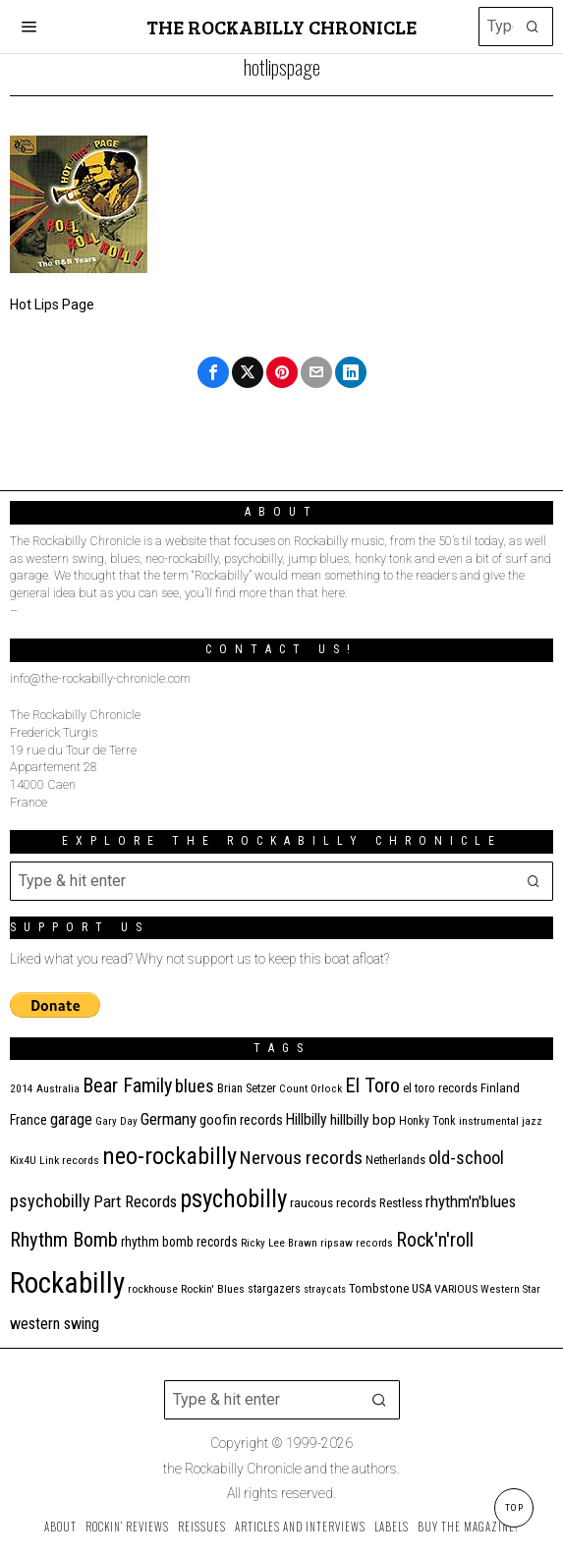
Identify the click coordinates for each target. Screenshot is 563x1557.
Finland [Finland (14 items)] (500, 1088)
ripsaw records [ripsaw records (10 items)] (356, 1243)
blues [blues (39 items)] (194, 1086)
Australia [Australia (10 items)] (58, 1089)
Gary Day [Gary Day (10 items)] (116, 1121)
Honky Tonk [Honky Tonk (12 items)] (427, 1121)
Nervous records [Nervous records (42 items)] (301, 1157)
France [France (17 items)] (28, 1120)
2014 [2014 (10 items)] (21, 1089)
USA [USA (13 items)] (421, 1288)
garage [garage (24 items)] (71, 1119)
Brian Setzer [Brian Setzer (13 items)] (246, 1088)
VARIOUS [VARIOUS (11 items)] (456, 1289)
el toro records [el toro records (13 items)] (440, 1088)
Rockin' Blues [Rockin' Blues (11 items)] (213, 1289)
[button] (533, 26)
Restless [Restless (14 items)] (400, 1203)
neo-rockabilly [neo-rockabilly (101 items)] (169, 1155)
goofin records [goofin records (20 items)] (241, 1120)
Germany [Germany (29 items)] (169, 1119)
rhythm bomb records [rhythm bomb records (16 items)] (179, 1242)
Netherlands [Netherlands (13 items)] (395, 1159)
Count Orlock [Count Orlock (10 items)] (310, 1089)
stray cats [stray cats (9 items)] (325, 1289)
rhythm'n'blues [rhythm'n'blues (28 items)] (470, 1201)
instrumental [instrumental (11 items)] (489, 1121)
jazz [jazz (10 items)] (532, 1121)
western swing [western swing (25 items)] (54, 1323)
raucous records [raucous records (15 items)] (333, 1203)
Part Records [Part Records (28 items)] (135, 1201)
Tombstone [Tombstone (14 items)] (379, 1288)
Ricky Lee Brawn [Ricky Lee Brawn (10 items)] (279, 1243)
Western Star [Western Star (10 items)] (510, 1289)
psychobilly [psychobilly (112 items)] (233, 1199)
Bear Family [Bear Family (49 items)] (127, 1085)
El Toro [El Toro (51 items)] (372, 1085)
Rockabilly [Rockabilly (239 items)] (67, 1283)
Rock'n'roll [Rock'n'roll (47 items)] (435, 1240)
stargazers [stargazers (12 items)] (274, 1289)
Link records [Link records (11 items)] (69, 1160)
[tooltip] (213, 372)
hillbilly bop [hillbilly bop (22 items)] (363, 1120)
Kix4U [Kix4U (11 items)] (23, 1160)
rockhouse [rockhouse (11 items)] (153, 1289)
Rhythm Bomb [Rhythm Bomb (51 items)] (64, 1239)
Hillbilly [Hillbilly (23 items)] (306, 1119)
